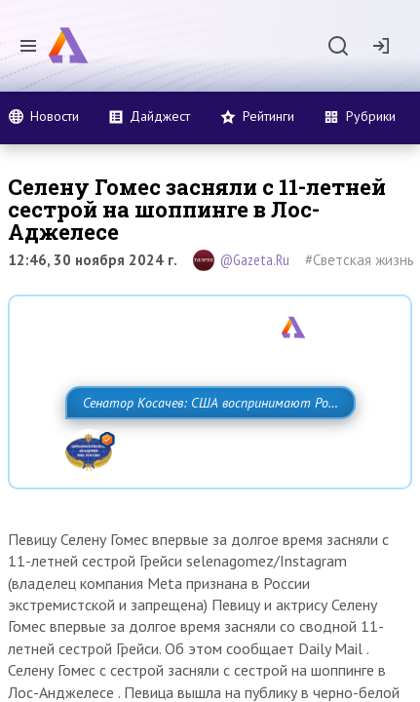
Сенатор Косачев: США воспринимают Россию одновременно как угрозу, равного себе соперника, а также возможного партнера (192, 445)
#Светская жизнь (359, 260)
